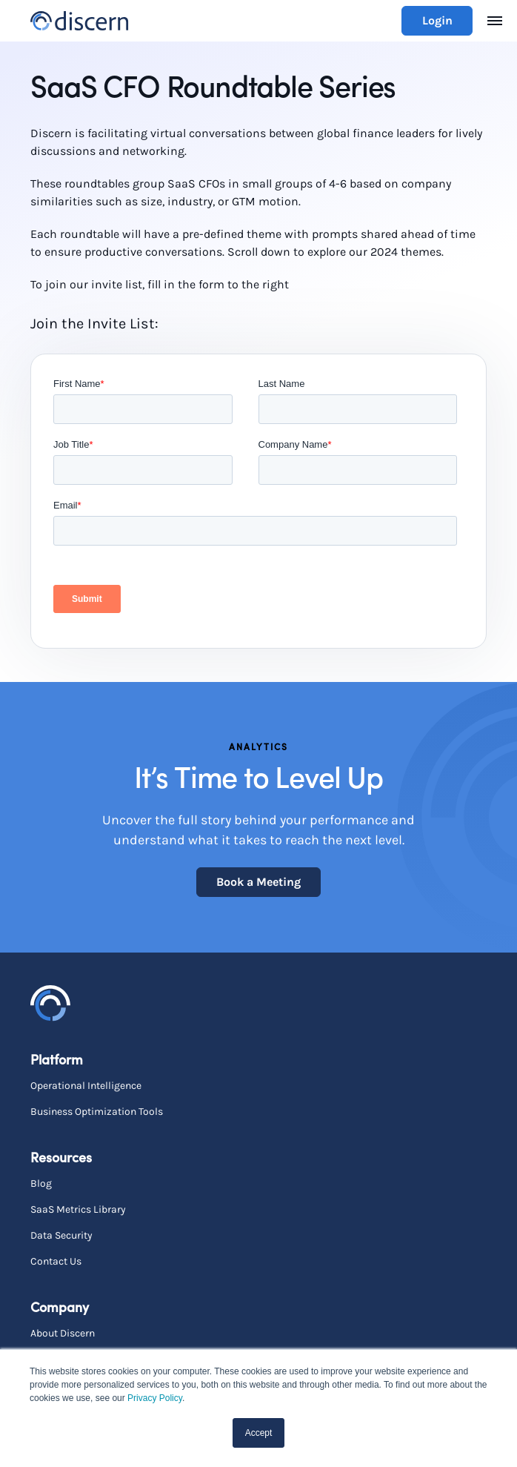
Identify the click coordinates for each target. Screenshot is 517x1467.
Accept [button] (259, 1433)
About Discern (62, 1333)
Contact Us (55, 1261)
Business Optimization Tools (96, 1111)
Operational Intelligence (85, 1085)
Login (437, 20)
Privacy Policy (154, 1398)
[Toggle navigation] (494, 21)
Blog (41, 1183)
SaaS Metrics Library (78, 1209)
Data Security (61, 1235)
